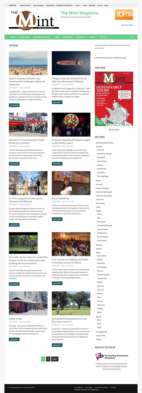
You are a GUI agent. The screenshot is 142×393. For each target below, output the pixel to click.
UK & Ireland (102, 240)
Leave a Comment (24, 88)
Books (85, 5)
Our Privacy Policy (101, 387)
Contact (99, 5)
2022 (99, 327)
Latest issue (24, 37)
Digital (99, 259)
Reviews (99, 245)
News (57, 37)
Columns (80, 37)
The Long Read (102, 176)
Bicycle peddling (60, 198)
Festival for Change (104, 153)
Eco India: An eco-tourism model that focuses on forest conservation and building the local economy (28, 260)
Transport (101, 305)
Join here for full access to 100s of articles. (111, 58)
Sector (98, 252)
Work (99, 312)
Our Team (89, 387)
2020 (99, 320)
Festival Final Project (104, 192)
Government (102, 278)
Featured (100, 150)
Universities (100, 336)
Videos (98, 339)
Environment (102, 267)
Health (99, 282)
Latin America (102, 229)
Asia (98, 218)
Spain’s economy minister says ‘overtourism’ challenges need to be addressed (27, 81)
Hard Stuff (101, 157)
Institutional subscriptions (64, 5)
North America (102, 237)
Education (92, 5)
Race (99, 297)
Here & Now (101, 161)
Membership (50, 5)
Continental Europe (104, 225)
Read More (13, 104)
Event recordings (102, 188)
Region (98, 211)
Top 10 (98, 317)
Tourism (100, 301)
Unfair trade (15, 318)
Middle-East (101, 233)
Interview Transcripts (104, 196)
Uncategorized (101, 332)
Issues (78, 5)
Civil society (101, 256)
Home (13, 37)
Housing (100, 286)
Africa (99, 214)
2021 (99, 324)
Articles (99, 146)
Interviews (68, 37)
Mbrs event (100, 203)
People (103, 37)
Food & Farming (103, 274)
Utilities (100, 308)
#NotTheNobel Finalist (104, 143)
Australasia (101, 222)
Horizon (100, 165)
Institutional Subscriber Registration (86, 390)
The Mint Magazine (79, 13)
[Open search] (132, 37)
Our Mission (78, 387)
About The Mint (25, 5)
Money (100, 293)
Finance (100, 271)
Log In (106, 5)
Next (55, 359)
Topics (92, 37)
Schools (99, 249)
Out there (101, 172)
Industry (100, 290)
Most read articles (41, 37)
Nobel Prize (101, 169)
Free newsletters (38, 5)
